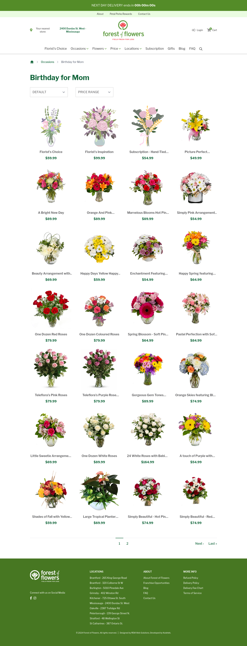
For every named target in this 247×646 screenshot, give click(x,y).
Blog (182, 48)
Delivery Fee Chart (193, 588)
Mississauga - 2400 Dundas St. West (110, 603)
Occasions (47, 62)
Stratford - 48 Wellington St (105, 618)
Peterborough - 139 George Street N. (110, 613)
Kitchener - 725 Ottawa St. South (107, 598)
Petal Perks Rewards (121, 13)
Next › (199, 543)
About (100, 13)
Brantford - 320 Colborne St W (106, 582)
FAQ (192, 48)
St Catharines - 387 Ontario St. (106, 623)
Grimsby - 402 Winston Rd (104, 593)
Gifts (171, 48)
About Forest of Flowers (156, 577)
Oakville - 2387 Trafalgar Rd (105, 608)
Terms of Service (192, 593)
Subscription (155, 48)
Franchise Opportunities (156, 582)
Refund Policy (190, 577)
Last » (212, 543)
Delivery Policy (191, 582)
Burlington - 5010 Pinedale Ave (107, 588)
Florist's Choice (56, 48)
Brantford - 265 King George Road (108, 577)
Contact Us (144, 13)
